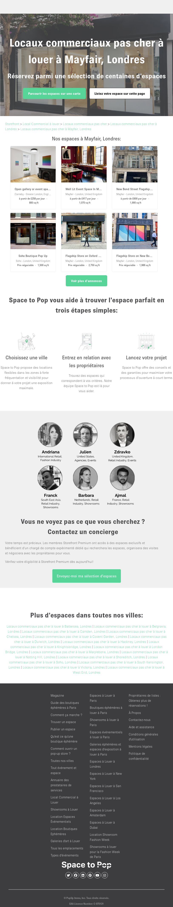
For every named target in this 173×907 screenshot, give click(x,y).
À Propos (135, 713)
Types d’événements (65, 855)
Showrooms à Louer (64, 809)
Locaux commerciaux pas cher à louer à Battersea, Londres (49, 626)
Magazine (57, 695)
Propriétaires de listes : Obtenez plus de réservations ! (145, 700)
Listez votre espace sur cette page (119, 93)
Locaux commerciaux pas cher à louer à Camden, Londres (64, 631)
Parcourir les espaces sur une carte (54, 93)
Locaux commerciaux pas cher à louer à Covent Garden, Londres (80, 636)
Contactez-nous (139, 720)
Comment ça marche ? (66, 715)
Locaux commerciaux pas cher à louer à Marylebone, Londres (75, 652)
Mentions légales (140, 746)
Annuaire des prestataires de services (61, 785)
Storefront (12, 124)
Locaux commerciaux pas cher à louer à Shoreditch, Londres (101, 657)
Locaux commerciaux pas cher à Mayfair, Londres (55, 129)
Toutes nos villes (62, 761)
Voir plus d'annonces (86, 281)
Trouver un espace (63, 722)
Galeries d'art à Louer (65, 841)
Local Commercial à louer (41, 124)
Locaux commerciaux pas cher (85, 124)
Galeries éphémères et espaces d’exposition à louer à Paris (105, 749)
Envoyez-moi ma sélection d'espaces (86, 576)
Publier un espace (63, 729)
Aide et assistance (141, 727)
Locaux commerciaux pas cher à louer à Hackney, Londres (104, 641)
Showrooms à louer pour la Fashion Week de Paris (105, 852)
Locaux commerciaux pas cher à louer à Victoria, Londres (64, 667)
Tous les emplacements (67, 848)
